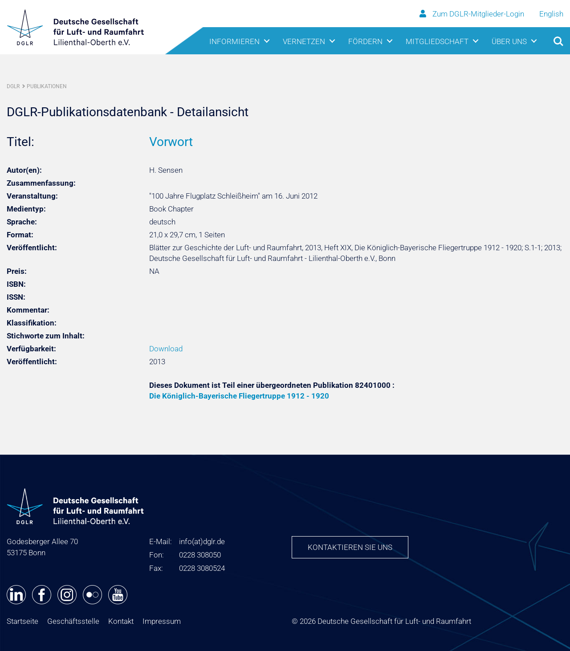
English (551, 13)
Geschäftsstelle (73, 621)
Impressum (161, 621)
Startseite (22, 621)
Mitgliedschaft (437, 41)
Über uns (509, 41)
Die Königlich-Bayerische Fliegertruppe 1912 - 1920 (239, 395)
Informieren (234, 41)
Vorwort (171, 141)
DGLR (13, 86)
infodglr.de (202, 541)
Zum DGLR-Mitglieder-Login (472, 13)
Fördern (365, 41)
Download (166, 348)
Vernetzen (304, 41)
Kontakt (121, 621)
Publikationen (47, 86)
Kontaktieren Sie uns (350, 547)
